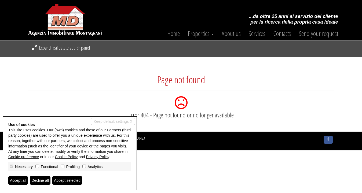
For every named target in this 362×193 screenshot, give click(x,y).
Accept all (18, 180)
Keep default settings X (113, 121)
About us (231, 33)
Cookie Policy (66, 157)
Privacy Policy (97, 157)
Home (173, 33)
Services (257, 33)
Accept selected (67, 180)
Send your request (318, 33)
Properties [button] (201, 33)
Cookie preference (23, 157)
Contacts (282, 33)
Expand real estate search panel (61, 47)
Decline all (40, 180)
